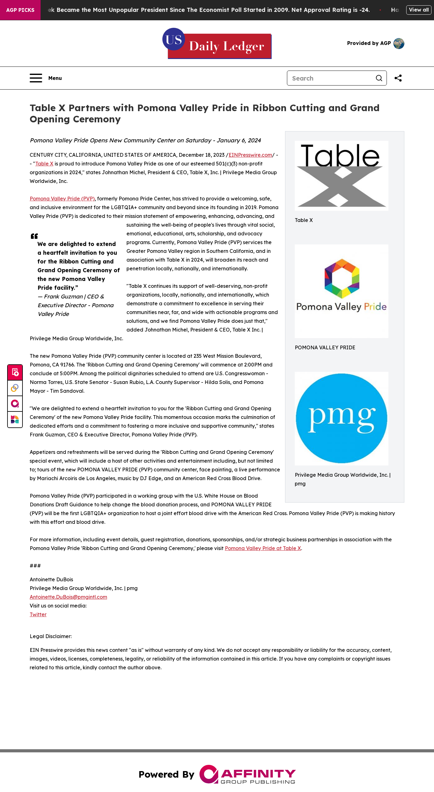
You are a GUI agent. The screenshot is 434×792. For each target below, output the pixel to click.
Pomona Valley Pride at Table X (263, 548)
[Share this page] (398, 78)
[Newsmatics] (15, 419)
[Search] (329, 78)
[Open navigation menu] (46, 78)
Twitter (38, 614)
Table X (44, 163)
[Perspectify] (15, 388)
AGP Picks (20, 10)
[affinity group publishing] (15, 404)
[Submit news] (15, 373)
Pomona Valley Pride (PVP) (62, 198)
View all (419, 10)
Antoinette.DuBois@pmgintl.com (68, 597)
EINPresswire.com (250, 155)
